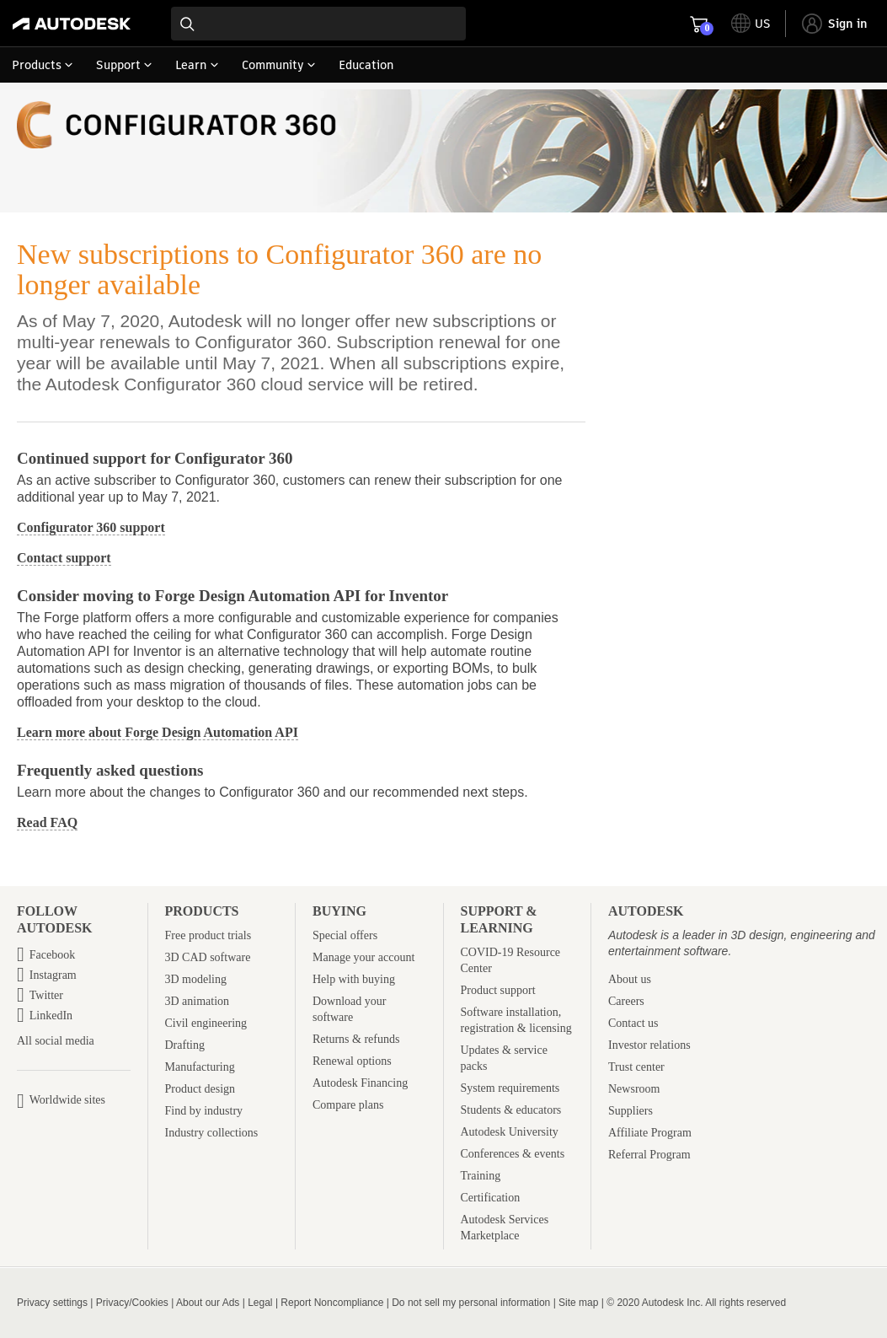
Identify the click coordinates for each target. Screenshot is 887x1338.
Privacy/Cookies (132, 1302)
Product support (498, 990)
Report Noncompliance (332, 1302)
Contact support (64, 558)
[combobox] (318, 23)
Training (481, 1175)
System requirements (510, 1088)
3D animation (197, 1001)
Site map (578, 1302)
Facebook (52, 954)
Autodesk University (509, 1132)
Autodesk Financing (360, 1083)
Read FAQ (47, 822)
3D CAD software (208, 957)
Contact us (633, 1023)
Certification (491, 1197)
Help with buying (354, 979)
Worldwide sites (67, 1100)
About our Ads (207, 1302)
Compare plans (348, 1105)
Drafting (185, 1045)
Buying (339, 911)
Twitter (46, 995)
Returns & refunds (356, 1039)
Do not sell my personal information (471, 1302)
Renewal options (352, 1061)
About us (629, 979)
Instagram (53, 975)
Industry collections (212, 1132)
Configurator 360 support (91, 527)
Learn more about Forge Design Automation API (157, 732)
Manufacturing (200, 1067)
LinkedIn (50, 1015)
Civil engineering (206, 1023)
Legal (260, 1302)
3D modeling (196, 979)
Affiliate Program (650, 1132)
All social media (55, 1041)
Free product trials (208, 935)
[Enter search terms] (318, 23)
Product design (200, 1089)
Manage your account (363, 957)
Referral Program (649, 1154)
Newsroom (634, 1089)
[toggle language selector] (751, 23)
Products (202, 911)
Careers (626, 1001)
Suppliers (630, 1110)
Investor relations (649, 1045)
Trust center (636, 1067)
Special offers (345, 935)
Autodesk (646, 911)
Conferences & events (513, 1153)
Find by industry (204, 1110)
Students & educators (511, 1110)
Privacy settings (52, 1302)
